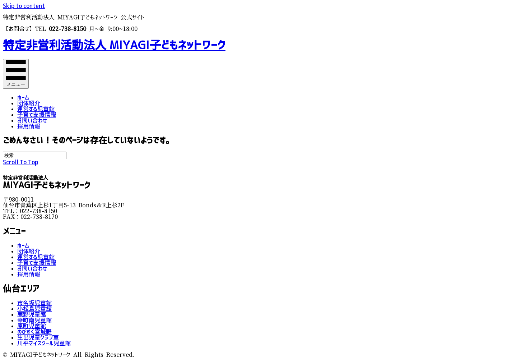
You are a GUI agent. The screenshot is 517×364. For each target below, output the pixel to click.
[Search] (34, 155)
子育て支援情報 (36, 115)
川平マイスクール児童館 (44, 343)
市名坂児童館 (34, 303)
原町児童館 (31, 326)
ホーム (23, 97)
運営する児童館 (36, 109)
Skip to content (24, 6)
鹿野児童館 (31, 314)
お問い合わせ (32, 120)
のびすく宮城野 (34, 332)
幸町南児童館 (34, 320)
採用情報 (28, 126)
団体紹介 (28, 103)
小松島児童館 (34, 309)
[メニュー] (16, 74)
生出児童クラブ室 (38, 337)
